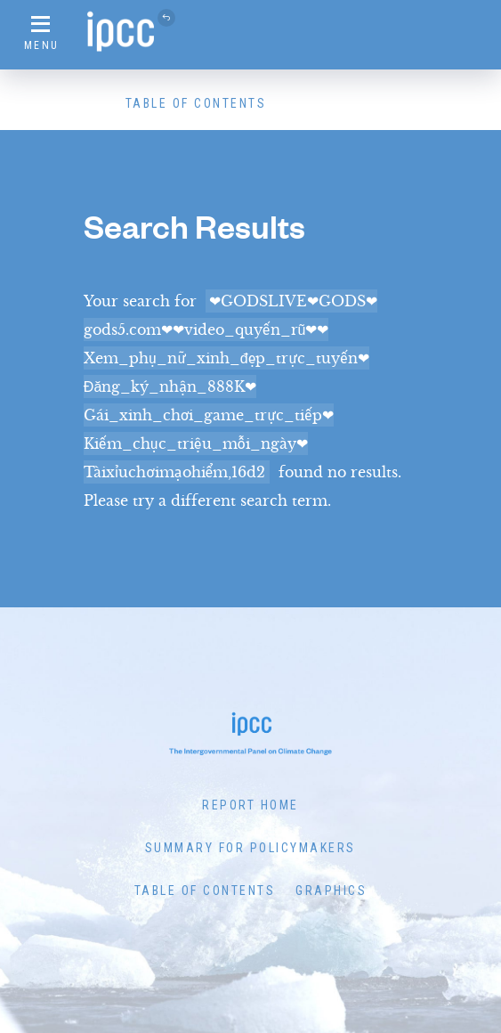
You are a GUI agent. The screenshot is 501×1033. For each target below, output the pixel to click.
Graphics (331, 890)
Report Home (250, 805)
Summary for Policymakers (250, 848)
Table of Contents (196, 103)
